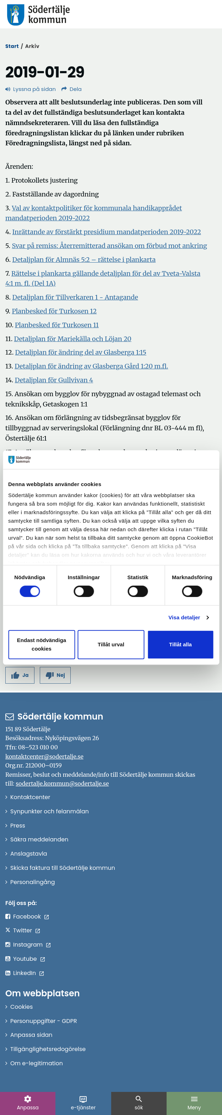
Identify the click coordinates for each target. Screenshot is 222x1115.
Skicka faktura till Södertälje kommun (62, 868)
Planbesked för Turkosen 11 (57, 325)
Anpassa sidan (31, 1035)
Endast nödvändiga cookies (41, 644)
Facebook (27, 916)
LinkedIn (24, 973)
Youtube (25, 959)
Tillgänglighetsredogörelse (48, 1049)
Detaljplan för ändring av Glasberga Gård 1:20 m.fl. (91, 366)
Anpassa (27, 1103)
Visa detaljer (184, 617)
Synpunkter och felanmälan (49, 811)
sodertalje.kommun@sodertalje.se (62, 783)
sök (139, 1103)
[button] (19, 675)
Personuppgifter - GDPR (43, 1021)
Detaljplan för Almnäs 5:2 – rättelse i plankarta (84, 259)
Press (17, 826)
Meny (194, 1103)
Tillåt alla (180, 644)
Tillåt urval (111, 644)
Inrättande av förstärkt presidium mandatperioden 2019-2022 (106, 232)
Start (12, 46)
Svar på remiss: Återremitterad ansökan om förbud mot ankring (109, 246)
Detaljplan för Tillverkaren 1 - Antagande (75, 297)
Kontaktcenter (30, 797)
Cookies (21, 1007)
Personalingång (32, 882)
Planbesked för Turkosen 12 (54, 311)
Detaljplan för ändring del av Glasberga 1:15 (80, 352)
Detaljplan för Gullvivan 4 (54, 380)
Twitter (22, 930)
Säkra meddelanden (39, 839)
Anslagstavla (28, 854)
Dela (71, 89)
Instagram (28, 945)
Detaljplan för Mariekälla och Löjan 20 (72, 339)
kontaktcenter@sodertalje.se (44, 756)
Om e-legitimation (36, 1063)
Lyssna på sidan (30, 89)
